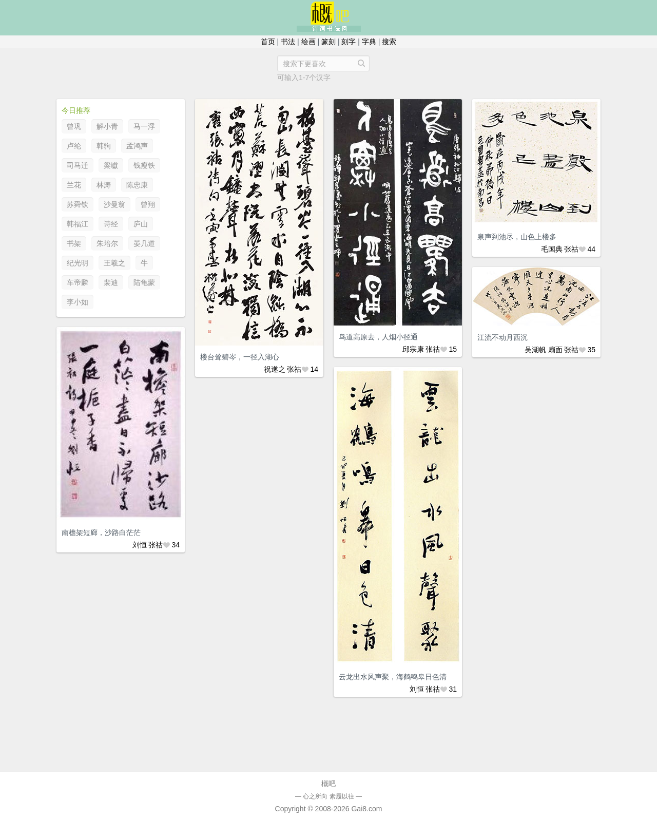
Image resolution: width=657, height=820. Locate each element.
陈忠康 (137, 185)
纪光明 (77, 263)
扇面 (555, 350)
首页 (268, 41)
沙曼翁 (114, 204)
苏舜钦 (77, 204)
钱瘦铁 (144, 165)
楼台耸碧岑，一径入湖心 (239, 357)
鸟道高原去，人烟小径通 (378, 337)
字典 (369, 41)
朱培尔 (107, 243)
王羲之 (114, 263)
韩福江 (77, 224)
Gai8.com (366, 809)
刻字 (348, 41)
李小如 (77, 302)
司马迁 (77, 165)
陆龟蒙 (144, 282)
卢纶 (74, 146)
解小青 (107, 126)
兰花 (74, 185)
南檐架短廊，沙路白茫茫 (101, 532)
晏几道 (144, 243)
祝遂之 (274, 369)
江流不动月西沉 (502, 337)
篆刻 (328, 41)
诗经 (111, 224)
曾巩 (74, 126)
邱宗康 (413, 349)
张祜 (294, 369)
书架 (74, 243)
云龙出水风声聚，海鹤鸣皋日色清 (393, 677)
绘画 (308, 41)
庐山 (140, 224)
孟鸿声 (137, 146)
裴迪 (111, 282)
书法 (288, 41)
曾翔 (148, 204)
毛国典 (552, 249)
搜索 (389, 41)
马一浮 (144, 126)
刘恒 (139, 545)
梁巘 (111, 165)
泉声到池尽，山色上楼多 (516, 237)
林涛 (103, 185)
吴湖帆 (535, 350)
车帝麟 (77, 282)
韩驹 (103, 146)
